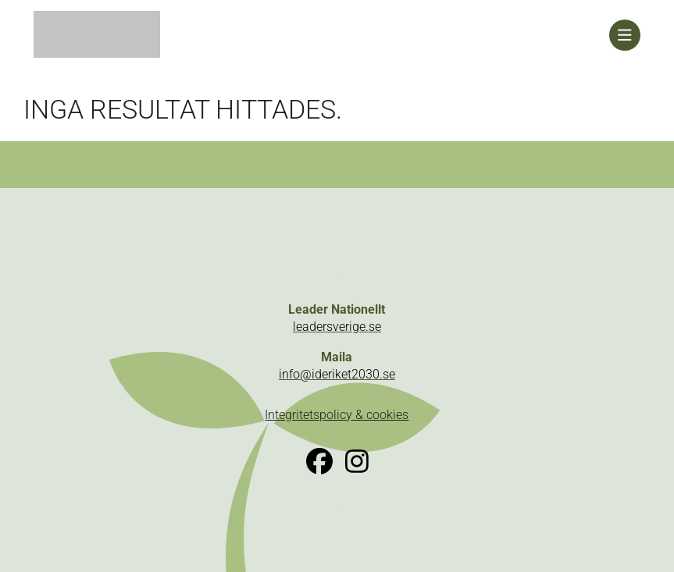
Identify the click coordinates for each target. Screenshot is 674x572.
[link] (321, 35)
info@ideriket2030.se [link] (337, 374)
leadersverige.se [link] (337, 326)
